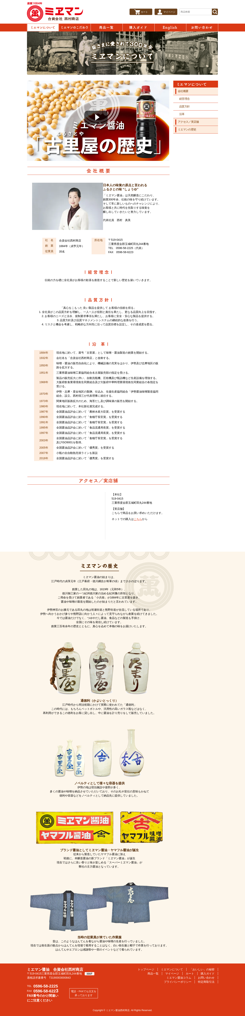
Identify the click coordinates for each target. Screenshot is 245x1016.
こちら (138, 519)
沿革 (182, 114)
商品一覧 (106, 27)
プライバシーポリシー (177, 981)
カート (144, 12)
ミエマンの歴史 (187, 129)
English (170, 27)
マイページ (169, 12)
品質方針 (184, 106)
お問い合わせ (202, 27)
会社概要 (183, 91)
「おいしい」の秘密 (74, 27)
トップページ (146, 969)
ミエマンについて (43, 27)
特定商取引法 (206, 981)
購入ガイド (138, 27)
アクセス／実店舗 (188, 121)
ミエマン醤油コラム (178, 977)
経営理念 (184, 98)
